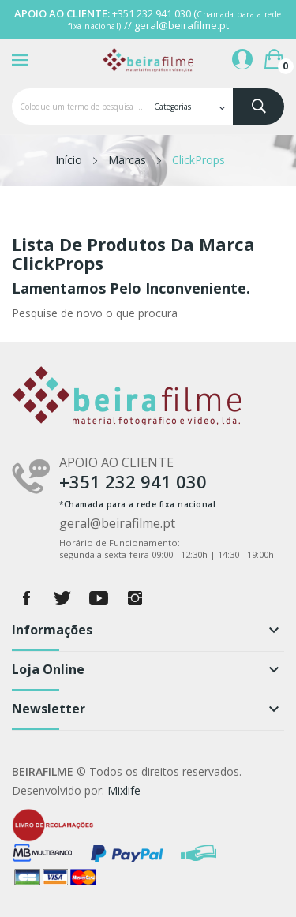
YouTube (98, 598)
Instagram (135, 598)
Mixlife (124, 790)
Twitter (62, 598)
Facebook (26, 598)
